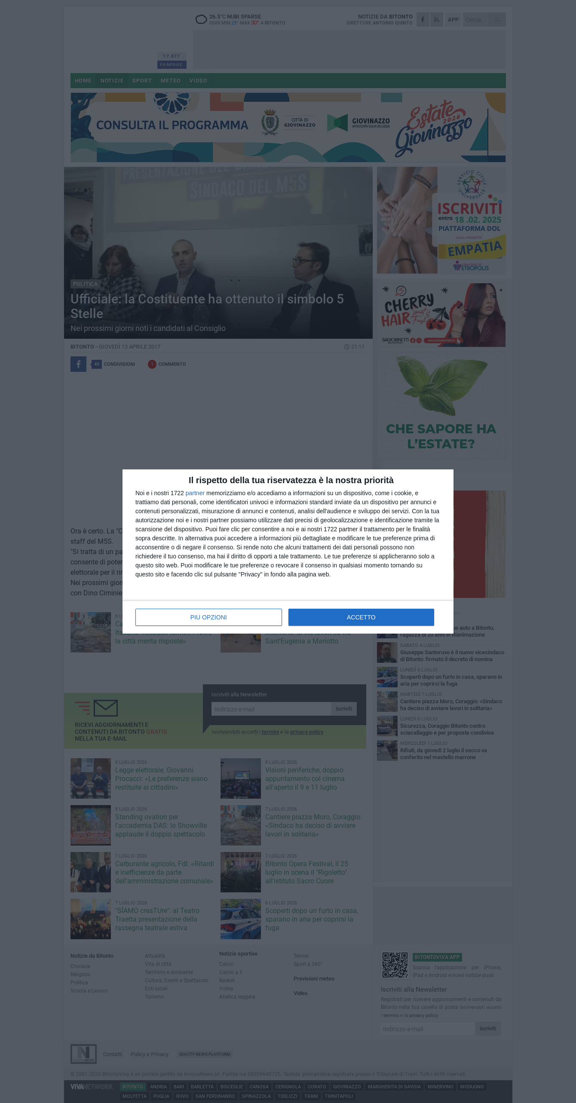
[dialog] (288, 551)
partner (195, 493)
